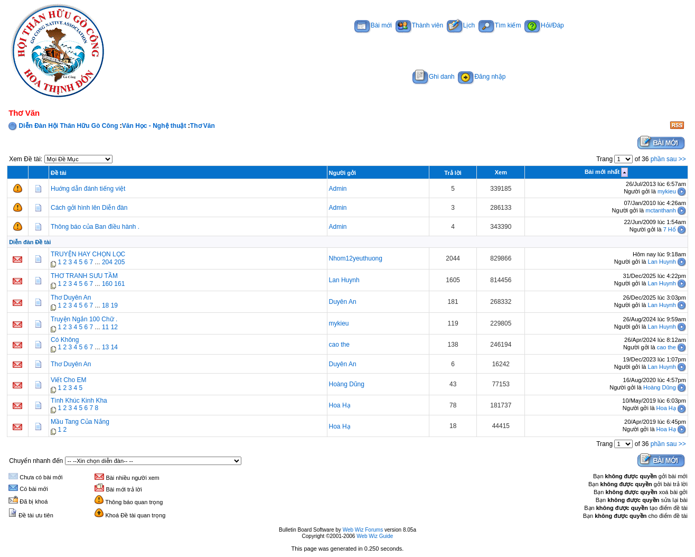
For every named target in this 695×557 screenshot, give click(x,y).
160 (107, 283)
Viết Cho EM (68, 380)
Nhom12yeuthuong (355, 258)
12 (114, 327)
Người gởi (342, 173)
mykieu (667, 191)
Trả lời (453, 173)
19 (114, 305)
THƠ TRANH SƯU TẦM (84, 276)
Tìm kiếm (499, 25)
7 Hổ (669, 229)
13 (105, 347)
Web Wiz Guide (374, 536)
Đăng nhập (481, 76)
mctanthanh (660, 210)
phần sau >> (668, 159)
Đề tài (59, 173)
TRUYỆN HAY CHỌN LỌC (88, 254)
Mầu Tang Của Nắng (80, 421)
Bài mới (373, 25)
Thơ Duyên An (71, 297)
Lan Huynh (662, 261)
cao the (339, 344)
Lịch (461, 25)
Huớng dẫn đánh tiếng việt (88, 188)
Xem (501, 172)
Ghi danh (433, 76)
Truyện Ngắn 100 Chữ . (84, 319)
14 (114, 347)
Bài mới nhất (602, 172)
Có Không (65, 340)
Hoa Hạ (340, 405)
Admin (338, 188)
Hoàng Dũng (346, 384)
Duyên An (342, 301)
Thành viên (419, 25)
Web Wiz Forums (363, 530)
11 (105, 327)
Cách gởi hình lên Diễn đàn (89, 207)
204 (107, 262)
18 (105, 305)
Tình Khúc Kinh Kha (79, 400)
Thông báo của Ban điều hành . (95, 226)
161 (119, 283)
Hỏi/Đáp (544, 25)
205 (119, 262)
